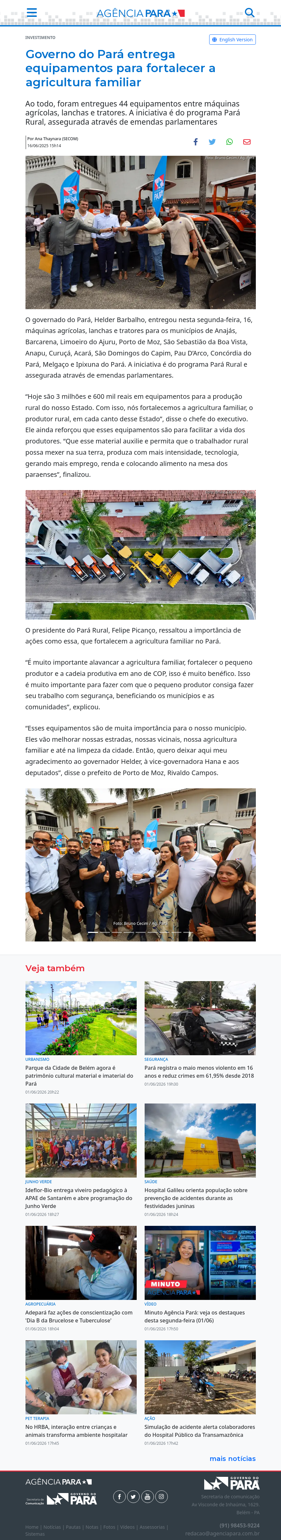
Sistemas (35, 1534)
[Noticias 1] (93, 932)
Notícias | (54, 1527)
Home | (34, 1527)
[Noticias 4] (117, 932)
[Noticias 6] (141, 932)
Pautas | (76, 1527)
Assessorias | (154, 1527)
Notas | (95, 1527)
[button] (30, 12)
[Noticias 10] (188, 932)
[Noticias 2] (105, 932)
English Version (232, 39)
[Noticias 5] (129, 932)
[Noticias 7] (153, 932)
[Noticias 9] (176, 932)
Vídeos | (130, 1527)
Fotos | (111, 1527)
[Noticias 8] (164, 932)
